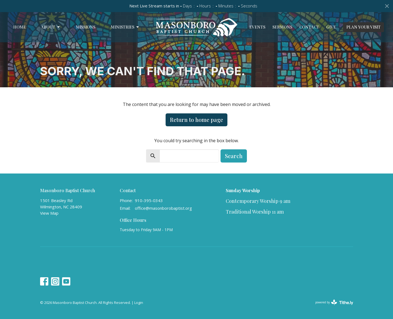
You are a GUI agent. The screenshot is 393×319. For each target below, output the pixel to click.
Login (138, 302)
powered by (334, 302)
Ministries (125, 27)
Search (234, 156)
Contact (309, 27)
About (51, 27)
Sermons (282, 27)
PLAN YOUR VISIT (363, 27)
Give (331, 27)
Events (257, 27)
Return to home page (196, 119)
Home (19, 27)
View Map (49, 213)
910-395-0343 (149, 200)
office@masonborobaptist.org (163, 208)
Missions (85, 27)
